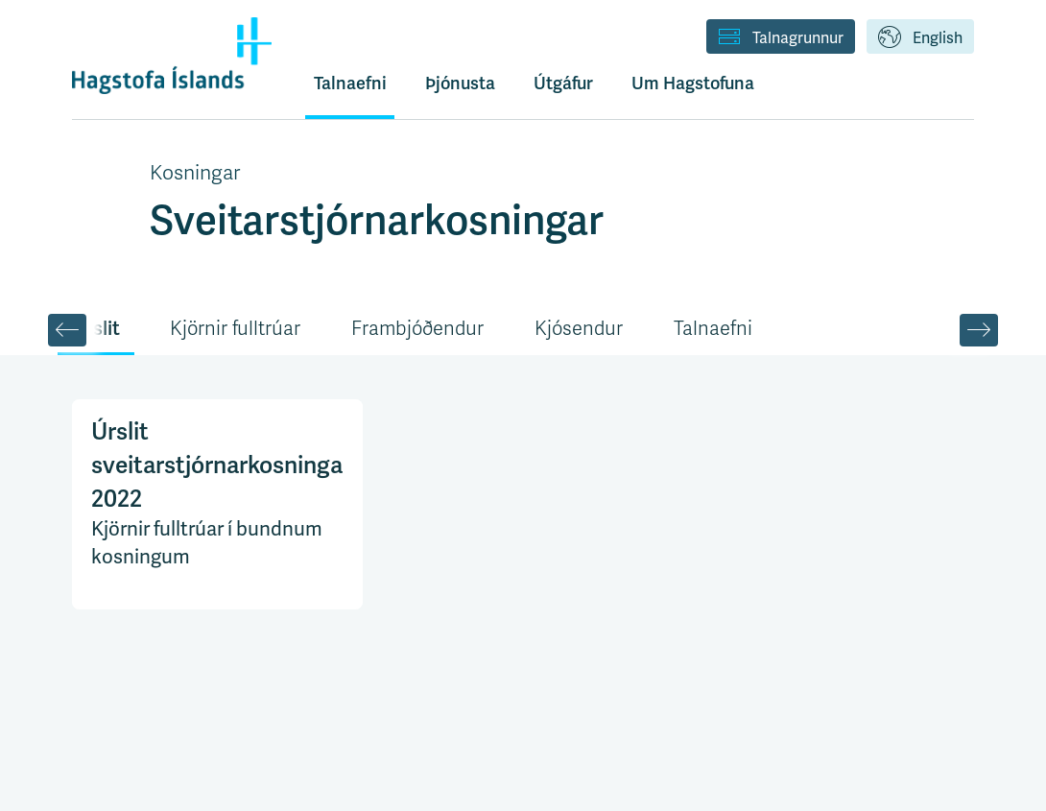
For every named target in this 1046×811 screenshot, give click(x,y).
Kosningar (195, 172)
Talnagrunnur (781, 38)
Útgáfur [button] (563, 83)
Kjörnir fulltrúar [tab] (235, 329)
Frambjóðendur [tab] (417, 329)
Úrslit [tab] (96, 328)
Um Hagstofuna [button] (692, 83)
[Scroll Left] (67, 330)
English (920, 38)
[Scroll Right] (979, 330)
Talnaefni (350, 83)
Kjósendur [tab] (579, 329)
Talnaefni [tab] (713, 329)
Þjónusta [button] (460, 83)
